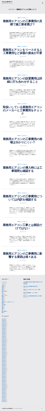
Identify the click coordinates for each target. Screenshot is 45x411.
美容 (2, 307)
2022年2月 (4, 381)
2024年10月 (4, 341)
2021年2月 (4, 397)
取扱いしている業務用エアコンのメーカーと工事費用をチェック (22, 110)
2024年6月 (4, 344)
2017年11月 (4, 401)
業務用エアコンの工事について (22, 17)
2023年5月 (4, 361)
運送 (2, 312)
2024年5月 (4, 345)
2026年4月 (4, 320)
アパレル (3, 283)
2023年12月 (4, 352)
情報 (2, 296)
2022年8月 (4, 373)
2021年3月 (4, 396)
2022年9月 (4, 372)
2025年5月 (4, 332)
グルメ (3, 284)
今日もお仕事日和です (7, 1)
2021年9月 (4, 388)
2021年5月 (4, 393)
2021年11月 (4, 385)
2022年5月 (4, 377)
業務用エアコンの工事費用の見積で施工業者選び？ (22, 23)
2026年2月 (4, 321)
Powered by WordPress (18, 408)
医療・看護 (4, 291)
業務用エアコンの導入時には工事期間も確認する (22, 169)
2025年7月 (4, 329)
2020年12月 (4, 400)
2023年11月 (4, 353)
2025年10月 (4, 325)
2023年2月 (4, 365)
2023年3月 (4, 364)
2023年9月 (4, 356)
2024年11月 (4, 340)
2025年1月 (4, 337)
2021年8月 (4, 389)
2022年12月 (4, 368)
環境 (2, 303)
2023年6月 (4, 360)
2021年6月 (4, 392)
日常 (2, 300)
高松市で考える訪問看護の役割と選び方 (30, 286)
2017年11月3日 (23, 27)
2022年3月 (4, 380)
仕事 (2, 288)
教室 (2, 299)
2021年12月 (4, 384)
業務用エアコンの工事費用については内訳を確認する (22, 198)
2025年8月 (4, 328)
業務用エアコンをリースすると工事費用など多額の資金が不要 (22, 51)
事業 (2, 287)
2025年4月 (4, 333)
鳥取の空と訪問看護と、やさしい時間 (30, 292)
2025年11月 (4, 324)
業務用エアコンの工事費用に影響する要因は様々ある (22, 255)
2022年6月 (4, 376)
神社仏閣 (3, 304)
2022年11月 (4, 369)
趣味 (2, 308)
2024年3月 (4, 348)
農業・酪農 (4, 311)
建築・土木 (4, 295)
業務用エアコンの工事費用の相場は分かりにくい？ (22, 140)
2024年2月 (4, 349)
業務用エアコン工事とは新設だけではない (22, 226)
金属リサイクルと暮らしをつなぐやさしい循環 (31, 289)
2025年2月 (4, 336)
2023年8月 (4, 357)
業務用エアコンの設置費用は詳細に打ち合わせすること (22, 80)
